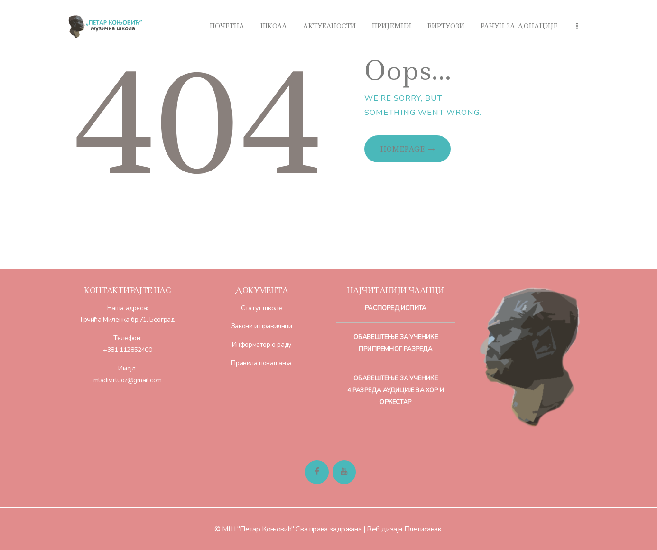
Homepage (402, 149)
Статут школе (261, 308)
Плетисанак (423, 529)
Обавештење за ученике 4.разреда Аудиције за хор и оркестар (395, 390)
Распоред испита (395, 308)
